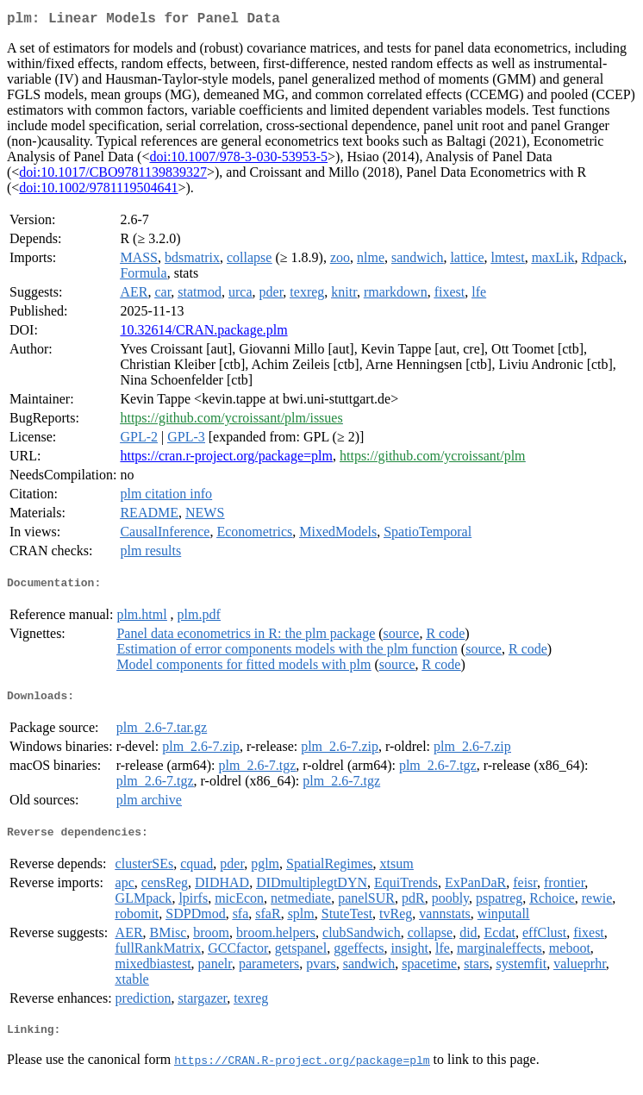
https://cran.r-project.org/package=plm (226, 459)
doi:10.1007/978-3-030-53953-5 (238, 160)
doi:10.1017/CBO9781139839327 (113, 175)
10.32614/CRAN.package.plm (203, 333)
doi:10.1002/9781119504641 (98, 191)
